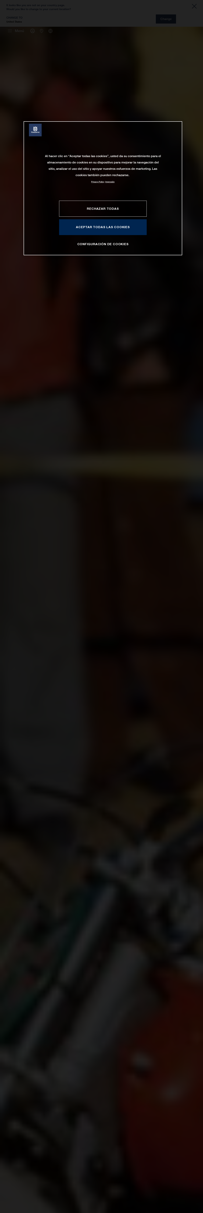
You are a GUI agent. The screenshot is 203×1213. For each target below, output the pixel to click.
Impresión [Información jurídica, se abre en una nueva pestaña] (110, 181)
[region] (103, 188)
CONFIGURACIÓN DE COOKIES (103, 244)
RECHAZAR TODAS (103, 208)
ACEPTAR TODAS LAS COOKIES (103, 227)
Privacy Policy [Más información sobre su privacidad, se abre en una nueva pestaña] (97, 181)
